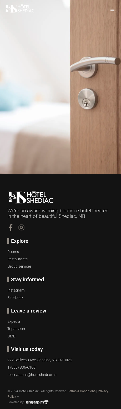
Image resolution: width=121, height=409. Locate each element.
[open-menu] (113, 9)
